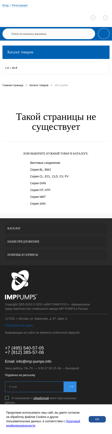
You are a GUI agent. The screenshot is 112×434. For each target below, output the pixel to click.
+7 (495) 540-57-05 (24, 348)
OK (97, 419)
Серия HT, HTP (40, 190)
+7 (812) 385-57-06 (24, 352)
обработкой (41, 398)
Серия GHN (38, 183)
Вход (5, 5)
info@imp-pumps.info (33, 361)
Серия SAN (38, 203)
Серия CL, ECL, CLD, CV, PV (49, 176)
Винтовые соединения (45, 162)
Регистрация (19, 5)
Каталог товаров (56, 52)
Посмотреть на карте (19, 325)
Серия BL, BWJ (40, 169)
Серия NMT (38, 196)
